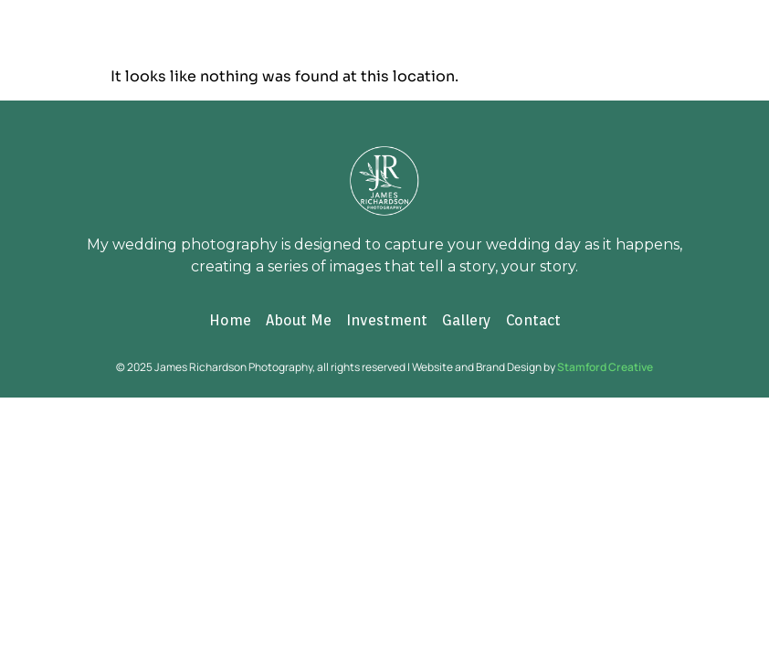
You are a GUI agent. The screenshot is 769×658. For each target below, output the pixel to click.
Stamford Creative (605, 367)
